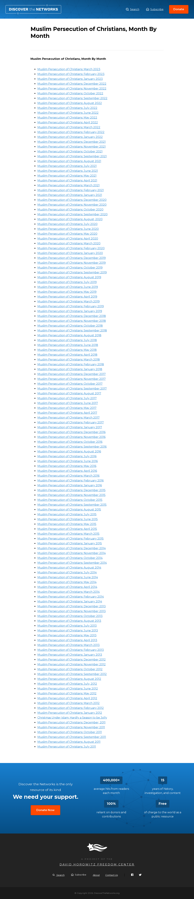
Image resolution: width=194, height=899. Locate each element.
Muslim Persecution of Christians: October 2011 (69, 732)
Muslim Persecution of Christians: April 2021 (67, 180)
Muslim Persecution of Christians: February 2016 (70, 480)
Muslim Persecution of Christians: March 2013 (68, 645)
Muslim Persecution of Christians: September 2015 (72, 504)
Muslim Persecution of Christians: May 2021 (66, 175)
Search (132, 9)
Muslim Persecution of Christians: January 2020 (70, 253)
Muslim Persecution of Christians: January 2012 (69, 712)
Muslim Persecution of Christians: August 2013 (69, 620)
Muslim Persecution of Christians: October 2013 (70, 616)
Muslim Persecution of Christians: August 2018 (69, 335)
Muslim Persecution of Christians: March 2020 (68, 243)
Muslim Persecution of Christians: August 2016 (69, 451)
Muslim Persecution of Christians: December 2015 (71, 490)
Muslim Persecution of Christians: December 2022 (71, 83)
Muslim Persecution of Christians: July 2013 (67, 625)
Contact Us (111, 875)
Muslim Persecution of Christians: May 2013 (66, 635)
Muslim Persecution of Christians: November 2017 (71, 379)
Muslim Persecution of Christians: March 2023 (68, 69)
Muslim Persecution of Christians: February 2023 (70, 74)
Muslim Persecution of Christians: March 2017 (68, 417)
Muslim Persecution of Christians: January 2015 (69, 543)
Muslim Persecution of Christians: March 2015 (68, 533)
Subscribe (155, 9)
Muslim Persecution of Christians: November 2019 (71, 262)
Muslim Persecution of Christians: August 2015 (69, 509)
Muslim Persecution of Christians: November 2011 (71, 727)
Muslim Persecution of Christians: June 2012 (67, 688)
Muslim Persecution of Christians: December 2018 (71, 316)
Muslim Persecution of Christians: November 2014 (71, 553)
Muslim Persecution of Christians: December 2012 (71, 659)
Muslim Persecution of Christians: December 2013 (71, 606)
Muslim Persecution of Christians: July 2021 (67, 166)
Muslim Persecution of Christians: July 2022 (67, 108)
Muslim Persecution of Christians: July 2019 (67, 282)
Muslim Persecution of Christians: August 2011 (68, 741)
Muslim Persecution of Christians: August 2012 (69, 679)
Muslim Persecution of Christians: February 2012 (70, 708)
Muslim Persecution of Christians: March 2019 (68, 301)
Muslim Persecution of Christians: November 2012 (71, 664)
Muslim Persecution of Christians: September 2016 (72, 446)
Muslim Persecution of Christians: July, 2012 (67, 683)
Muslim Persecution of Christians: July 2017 (67, 398)
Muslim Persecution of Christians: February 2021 (70, 190)
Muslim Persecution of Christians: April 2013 (67, 640)
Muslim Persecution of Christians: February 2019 (70, 306)
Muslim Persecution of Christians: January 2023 (70, 79)
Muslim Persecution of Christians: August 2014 (69, 567)
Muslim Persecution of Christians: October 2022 (70, 93)
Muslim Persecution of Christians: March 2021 (68, 185)
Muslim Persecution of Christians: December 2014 (71, 548)
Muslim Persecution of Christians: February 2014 (70, 596)
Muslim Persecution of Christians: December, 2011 (71, 722)
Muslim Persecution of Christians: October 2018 (70, 325)
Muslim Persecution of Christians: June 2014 (67, 577)
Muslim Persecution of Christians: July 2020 (67, 224)
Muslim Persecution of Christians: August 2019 (69, 277)
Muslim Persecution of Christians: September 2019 (72, 272)
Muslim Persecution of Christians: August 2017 (69, 393)
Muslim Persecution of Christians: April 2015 (67, 529)
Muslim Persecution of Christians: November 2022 (71, 88)
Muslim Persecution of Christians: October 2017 (70, 383)
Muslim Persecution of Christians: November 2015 (71, 495)
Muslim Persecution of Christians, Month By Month (33, 9)
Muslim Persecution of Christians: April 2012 (67, 698)
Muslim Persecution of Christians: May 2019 (66, 291)
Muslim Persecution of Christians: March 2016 (68, 475)
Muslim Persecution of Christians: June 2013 (67, 630)
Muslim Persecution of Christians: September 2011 (71, 737)
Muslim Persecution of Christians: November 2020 (72, 204)
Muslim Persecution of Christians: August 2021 (69, 161)
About (96, 875)
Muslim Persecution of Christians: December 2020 (72, 200)
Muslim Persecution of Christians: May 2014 (66, 582)
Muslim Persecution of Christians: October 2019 (70, 267)
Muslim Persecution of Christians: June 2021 (67, 170)
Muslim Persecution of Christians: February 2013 (70, 650)
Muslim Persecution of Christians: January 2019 (69, 311)
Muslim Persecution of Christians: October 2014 (70, 558)
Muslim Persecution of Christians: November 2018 (71, 320)
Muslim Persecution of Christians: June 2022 (68, 112)
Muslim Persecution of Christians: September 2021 (72, 156)
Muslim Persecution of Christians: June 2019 (67, 287)
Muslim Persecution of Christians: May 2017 (66, 408)
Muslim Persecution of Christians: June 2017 (67, 403)
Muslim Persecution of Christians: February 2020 (71, 248)
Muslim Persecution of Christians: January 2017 (69, 427)
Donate (178, 9)
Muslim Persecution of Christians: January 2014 (69, 601)
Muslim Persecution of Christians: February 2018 (70, 364)
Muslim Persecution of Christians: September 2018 (72, 330)
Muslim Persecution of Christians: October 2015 (69, 500)
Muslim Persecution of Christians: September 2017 (72, 388)
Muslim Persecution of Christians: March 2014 (68, 591)
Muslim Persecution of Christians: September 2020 (72, 214)
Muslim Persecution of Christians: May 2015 (66, 524)
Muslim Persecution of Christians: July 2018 (67, 340)
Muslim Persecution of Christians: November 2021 (71, 146)
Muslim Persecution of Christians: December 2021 (71, 141)
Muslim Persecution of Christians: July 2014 (67, 572)
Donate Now (45, 810)
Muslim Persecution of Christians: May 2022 (67, 117)
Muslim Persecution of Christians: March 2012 (68, 703)
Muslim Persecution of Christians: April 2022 (67, 122)
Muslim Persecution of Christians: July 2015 (66, 514)
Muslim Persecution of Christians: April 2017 (67, 412)
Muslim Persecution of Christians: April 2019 (67, 296)
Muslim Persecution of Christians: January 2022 (70, 137)
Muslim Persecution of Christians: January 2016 (69, 485)
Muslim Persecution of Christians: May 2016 (66, 466)
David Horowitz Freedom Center (97, 864)
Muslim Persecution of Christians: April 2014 (67, 587)
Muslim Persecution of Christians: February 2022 (70, 132)
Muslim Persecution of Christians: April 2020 (67, 238)
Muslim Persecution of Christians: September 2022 (72, 98)
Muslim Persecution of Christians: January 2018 (69, 369)
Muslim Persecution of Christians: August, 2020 (70, 219)
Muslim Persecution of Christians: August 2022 (69, 103)
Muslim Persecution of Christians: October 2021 (70, 151)
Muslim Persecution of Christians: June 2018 (67, 345)
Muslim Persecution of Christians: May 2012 (66, 693)
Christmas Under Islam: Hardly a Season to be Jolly (72, 717)
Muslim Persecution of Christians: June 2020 (68, 229)
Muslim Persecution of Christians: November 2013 (71, 611)
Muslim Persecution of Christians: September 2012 (72, 674)
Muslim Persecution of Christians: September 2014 (72, 562)
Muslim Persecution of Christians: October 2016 (69, 441)
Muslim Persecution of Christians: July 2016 (66, 456)
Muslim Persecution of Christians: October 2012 (70, 669)
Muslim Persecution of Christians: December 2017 (71, 374)
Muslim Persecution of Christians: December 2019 (71, 258)
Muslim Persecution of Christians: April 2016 (67, 470)
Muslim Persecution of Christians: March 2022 (68, 127)
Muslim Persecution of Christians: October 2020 (70, 209)
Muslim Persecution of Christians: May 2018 (67, 350)
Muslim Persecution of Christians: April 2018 (67, 354)
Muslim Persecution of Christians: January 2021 (69, 195)
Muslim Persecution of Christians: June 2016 (67, 461)
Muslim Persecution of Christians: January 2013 (69, 654)
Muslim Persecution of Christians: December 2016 (71, 432)
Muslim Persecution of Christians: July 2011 (66, 746)
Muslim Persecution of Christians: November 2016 (71, 437)
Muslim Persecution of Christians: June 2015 (67, 519)
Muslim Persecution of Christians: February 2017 (70, 422)
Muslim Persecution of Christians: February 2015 (70, 538)
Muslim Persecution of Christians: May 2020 (67, 233)
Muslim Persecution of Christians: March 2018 (68, 359)
